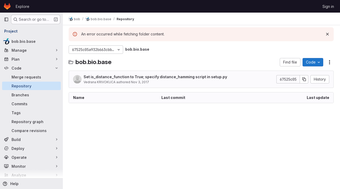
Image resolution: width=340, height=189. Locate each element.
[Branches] (31, 95)
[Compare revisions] (31, 130)
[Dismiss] (327, 34)
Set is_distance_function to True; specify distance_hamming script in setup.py (156, 77)
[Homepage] (7, 6)
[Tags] (31, 112)
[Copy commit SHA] (304, 79)
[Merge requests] (31, 77)
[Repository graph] (31, 121)
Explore (22, 6)
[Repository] (31, 86)
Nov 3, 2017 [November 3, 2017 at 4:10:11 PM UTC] (140, 82)
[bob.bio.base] (31, 41)
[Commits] (31, 103)
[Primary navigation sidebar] (6, 19)
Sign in (328, 6)
